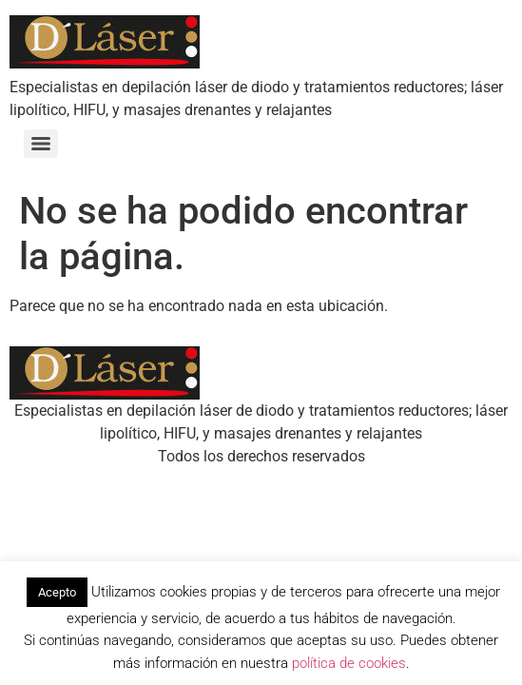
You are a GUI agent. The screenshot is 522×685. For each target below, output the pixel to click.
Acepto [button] (57, 592)
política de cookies (349, 663)
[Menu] (41, 143)
